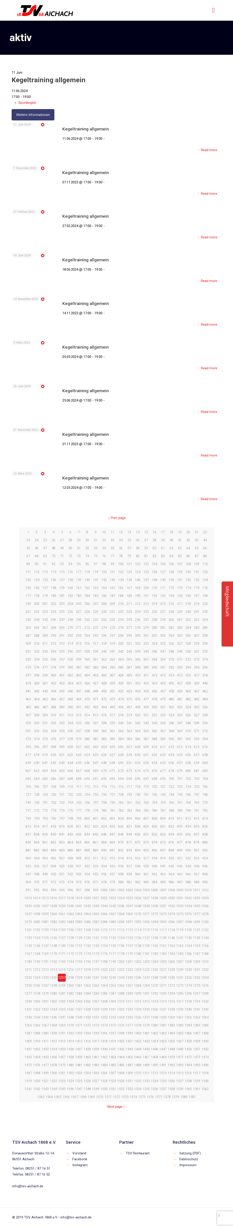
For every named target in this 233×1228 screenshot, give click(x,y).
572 (205, 731)
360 (87, 659)
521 (146, 715)
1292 (154, 993)
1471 (179, 1057)
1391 (62, 1033)
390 (154, 667)
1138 (154, 938)
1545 (62, 1089)
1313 (146, 1001)
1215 (62, 970)
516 (104, 715)
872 (137, 842)
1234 (36, 978)
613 (179, 747)
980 (121, 882)
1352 (104, 1017)
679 (179, 771)
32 (104, 540)
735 (95, 795)
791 (196, 811)
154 (205, 580)
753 (62, 803)
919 (163, 858)
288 (36, 636)
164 (104, 588)
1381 (163, 1025)
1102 (36, 930)
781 (112, 811)
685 (45, 779)
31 (95, 540)
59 (146, 548)
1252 (188, 978)
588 (154, 739)
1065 (95, 914)
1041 (78, 906)
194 (171, 596)
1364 (205, 1017)
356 (53, 659)
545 (163, 723)
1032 (188, 898)
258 (154, 620)
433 (146, 683)
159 (62, 588)
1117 (163, 930)
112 (36, 572)
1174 (87, 954)
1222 (120, 970)
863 (62, 842)
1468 (154, 1057)
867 (95, 842)
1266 (120, 985)
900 (188, 850)
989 (196, 882)
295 (95, 636)
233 (129, 612)
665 (62, 771)
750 (36, 803)
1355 (129, 1017)
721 (163, 787)
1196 (87, 962)
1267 (129, 985)
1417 (95, 1041)
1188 (205, 954)
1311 (129, 1001)
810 (171, 818)
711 (78, 787)
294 (87, 636)
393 (179, 667)
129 (179, 572)
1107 (78, 930)
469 (78, 699)
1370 (70, 1025)
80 (137, 556)
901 (196, 850)
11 (112, 532)
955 (95, 874)
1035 (28, 906)
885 (62, 850)
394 (188, 667)
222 (36, 612)
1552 (120, 1089)
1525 (78, 1081)
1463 (112, 1057)
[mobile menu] (213, 10)
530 (36, 723)
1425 (163, 1041)
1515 (179, 1073)
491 (78, 707)
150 (171, 580)
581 (95, 739)
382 (87, 667)
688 (70, 779)
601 (78, 747)
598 (53, 747)
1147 (45, 946)
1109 (95, 930)
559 (95, 731)
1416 (87, 1041)
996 (70, 890)
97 (95, 564)
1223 (129, 970)
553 (45, 731)
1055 (196, 906)
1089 (112, 922)
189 (129, 596)
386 (121, 667)
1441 (112, 1049)
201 (45, 604)
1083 (62, 922)
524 (171, 715)
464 (36, 699)
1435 (62, 1049)
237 (163, 612)
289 (45, 636)
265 (28, 628)
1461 (95, 1057)
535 (78, 723)
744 (171, 795)
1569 (91, 1097)
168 (137, 588)
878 (188, 842)
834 (188, 826)
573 (28, 739)
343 (129, 651)
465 (45, 699)
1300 (36, 1001)
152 (188, 580)
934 (104, 866)
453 (129, 691)
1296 (188, 993)
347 (163, 651)
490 (70, 707)
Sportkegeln (27, 103)
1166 (205, 946)
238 (171, 612)
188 (121, 596)
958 (121, 874)
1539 (196, 1081)
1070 (137, 914)
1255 (28, 985)
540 (121, 723)
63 (180, 548)
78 (121, 556)
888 (87, 850)
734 (87, 795)
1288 (120, 993)
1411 (45, 1041)
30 (87, 540)
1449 (179, 1049)
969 (28, 882)
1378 (137, 1025)
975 (78, 882)
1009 (179, 890)
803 (112, 818)
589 (163, 739)
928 (53, 866)
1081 (45, 922)
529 (28, 723)
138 (70, 580)
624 (87, 755)
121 (112, 572)
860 (36, 842)
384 (104, 667)
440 (205, 683)
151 (179, 580)
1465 (129, 1057)
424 (70, 683)
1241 (95, 978)
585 (129, 739)
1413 (62, 1041)
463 (28, 699)
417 (196, 675)
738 (121, 795)
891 (112, 850)
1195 (78, 962)
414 (171, 675)
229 (95, 612)
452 (121, 691)
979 (112, 882)
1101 (28, 930)
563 (129, 731)
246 (53, 620)
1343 (28, 1017)
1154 (104, 946)
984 (154, 882)
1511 (146, 1073)
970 (36, 882)
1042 (87, 906)
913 (112, 858)
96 (87, 564)
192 (154, 596)
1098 (188, 922)
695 (129, 779)
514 (87, 715)
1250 (171, 978)
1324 (53, 1009)
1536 (171, 1081)
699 (163, 779)
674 (137, 771)
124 (137, 572)
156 (36, 588)
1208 (188, 962)
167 (129, 588)
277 (129, 628)
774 (53, 811)
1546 (70, 1089)
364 (121, 659)
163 (95, 588)
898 (171, 850)
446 (70, 691)
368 (154, 659)
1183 (163, 954)
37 (146, 540)
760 (121, 803)
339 (95, 651)
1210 (205, 962)
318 (104, 643)
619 (45, 755)
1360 (171, 1017)
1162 (171, 946)
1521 (45, 1081)
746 (188, 795)
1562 (205, 1089)
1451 (196, 1049)
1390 (53, 1033)
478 (154, 699)
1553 (129, 1089)
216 (171, 604)
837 (28, 834)
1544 (53, 1089)
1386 (205, 1025)
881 (28, 850)
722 (171, 787)
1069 (129, 914)
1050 (154, 906)
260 (171, 620)
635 (179, 755)
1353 (112, 1017)
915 (129, 858)
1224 (137, 970)
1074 (171, 914)
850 (137, 834)
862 (53, 842)
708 (53, 787)
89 (28, 564)
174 (188, 588)
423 (62, 683)
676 (154, 771)
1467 (146, 1057)
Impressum (187, 1165)
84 (171, 556)
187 (112, 596)
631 (146, 755)
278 (137, 628)
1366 (36, 1025)
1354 (120, 1017)
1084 (70, 922)
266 (36, 628)
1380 (154, 1025)
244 (36, 620)
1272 (171, 985)
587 (146, 739)
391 (163, 667)
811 (179, 818)
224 (53, 612)
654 (154, 763)
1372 (87, 1025)
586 (137, 739)
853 (163, 834)
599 (62, 747)
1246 (137, 978)
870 (121, 842)
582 (104, 739)
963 (163, 874)
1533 (146, 1081)
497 (129, 707)
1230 (188, 970)
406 (104, 675)
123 (129, 572)
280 (154, 628)
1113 (129, 930)
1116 (154, 930)
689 (78, 779)
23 (28, 540)
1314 (154, 1001)
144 (121, 580)
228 (87, 612)
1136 (137, 938)
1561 (196, 1089)
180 (53, 596)
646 (87, 763)
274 (104, 628)
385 (112, 667)
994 (53, 890)
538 (104, 723)
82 (154, 556)
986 (171, 882)
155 (28, 588)
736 (104, 795)
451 (112, 691)
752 (53, 803)
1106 (70, 930)
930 (70, 866)
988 (188, 882)
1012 (205, 890)
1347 (62, 1017)
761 (129, 803)
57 (129, 548)
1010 (188, 890)
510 (53, 715)
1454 (36, 1057)
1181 (146, 954)
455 (146, 691)
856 (188, 834)
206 (87, 604)
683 (28, 779)
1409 (28, 1041)
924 (205, 858)
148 (154, 580)
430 (121, 683)
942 (171, 866)
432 (137, 683)
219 (196, 604)
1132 (104, 938)
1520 (36, 1081)
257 (146, 620)
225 (62, 612)
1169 (45, 954)
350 (188, 651)
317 (95, 643)
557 (78, 731)
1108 (87, 930)
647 (95, 763)
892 (121, 850)
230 (104, 612)
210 (121, 604)
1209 (196, 962)
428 (104, 683)
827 (129, 826)
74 (87, 556)
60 (154, 548)
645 (78, 763)
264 (205, 620)
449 (95, 691)
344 (137, 651)
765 (163, 803)
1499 (45, 1073)
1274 (188, 985)
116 (70, 572)
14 (137, 532)
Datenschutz (188, 1159)
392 (171, 667)
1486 (120, 1065)
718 (137, 787)
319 (112, 643)
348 (171, 651)
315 (78, 643)
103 (146, 564)
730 (53, 795)
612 (171, 747)
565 (146, 731)
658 (188, 763)
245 (45, 620)
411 (146, 675)
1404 (171, 1033)
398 (36, 675)
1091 (129, 922)
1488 (137, 1065)
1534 (154, 1081)
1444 (137, 1049)
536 (87, 723)
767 (179, 803)
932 (87, 866)
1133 (112, 938)
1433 (45, 1049)
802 (104, 818)
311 (45, 643)
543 (146, 723)
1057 (28, 914)
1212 (36, 970)
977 (95, 882)
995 (62, 890)
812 (188, 818)
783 (129, 811)
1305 (78, 1001)
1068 (120, 914)
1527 (95, 1081)
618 (36, 755)
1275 (196, 985)
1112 (120, 930)
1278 (36, 993)
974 (70, 882)
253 (112, 620)
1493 (179, 1065)
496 (121, 707)
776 (70, 811)
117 (78, 572)
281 (163, 628)
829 (146, 826)
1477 (45, 1065)
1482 (87, 1065)
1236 (53, 978)
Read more (209, 150)
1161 (163, 946)
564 (137, 731)
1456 (53, 1057)
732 (70, 795)
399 (45, 675)
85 (180, 556)
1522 (53, 1081)
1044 (104, 906)
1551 (112, 1089)
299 (129, 636)
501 (163, 707)
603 (95, 747)
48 (53, 548)
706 (36, 787)
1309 (112, 1001)
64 (188, 548)
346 (154, 651)
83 (163, 556)
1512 (154, 1073)
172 (171, 588)
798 (70, 818)
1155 (112, 946)
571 (196, 731)
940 (154, 866)
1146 (36, 946)
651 (129, 763)
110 (205, 564)
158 (53, 588)
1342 (205, 1009)
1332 (120, 1009)
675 (146, 771)
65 (196, 548)
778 (87, 811)
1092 (137, 922)
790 (188, 811)
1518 (205, 1073)
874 (154, 842)
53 (95, 548)
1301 (45, 1001)
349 (179, 651)
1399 (129, 1033)
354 (36, 659)
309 (28, 643)
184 (87, 596)
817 (45, 826)
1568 (82, 1097)
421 (45, 683)
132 (205, 572)
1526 (87, 1081)
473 (112, 699)
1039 (62, 906)
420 (36, 683)
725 (196, 787)
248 (70, 620)
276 (121, 628)
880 (205, 842)
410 (137, 675)
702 (188, 779)
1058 (36, 914)
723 (179, 787)
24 (36, 540)
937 (129, 866)
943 (179, 866)
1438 (87, 1049)
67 (28, 556)
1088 (104, 922)
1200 (120, 962)
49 (62, 548)
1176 (104, 954)
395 (196, 667)
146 (137, 580)
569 (179, 731)
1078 (205, 914)
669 (95, 771)
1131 (95, 938)
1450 (188, 1049)
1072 (154, 914)
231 (112, 612)
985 (163, 882)
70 (53, 556)
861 (45, 842)
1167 (28, 954)
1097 (179, 922)
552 (36, 731)
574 (36, 739)
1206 (171, 962)
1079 (28, 922)
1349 (78, 1017)
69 (45, 556)
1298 (205, 993)
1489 (146, 1065)
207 (95, 604)
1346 (53, 1017)
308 (205, 636)
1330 (104, 1009)
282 (171, 628)
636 (188, 755)
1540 (205, 1081)
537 (95, 723)
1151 (78, 946)
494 (104, 707)
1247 (146, 978)
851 (146, 834)
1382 (171, 1025)
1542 (36, 1089)
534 (70, 723)
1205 (163, 962)
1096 (171, 922)
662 (36, 771)
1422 (137, 1041)
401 (62, 675)
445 (62, 691)
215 (163, 604)
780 (104, 811)
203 (62, 604)
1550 (104, 1089)
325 (163, 643)
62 (171, 548)
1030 (171, 898)
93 (62, 564)
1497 (28, 1073)
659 (196, 763)
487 (45, 707)
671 (112, 771)
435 (163, 683)
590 (171, 739)
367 (146, 659)
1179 (129, 954)
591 (179, 739)
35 (129, 540)
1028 (154, 898)
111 (28, 572)
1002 (120, 890)
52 (87, 548)
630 (137, 755)
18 (171, 532)
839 (45, 834)
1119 (179, 930)
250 (87, 620)
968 (205, 874)
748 (205, 795)
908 (70, 858)
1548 (87, 1089)
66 (205, 548)
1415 (78, 1041)
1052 (171, 906)
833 (179, 826)
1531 (129, 1081)
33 (112, 540)
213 (146, 604)
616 (205, 747)
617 (28, 755)
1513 (163, 1073)
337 (78, 651)
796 (53, 818)
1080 (36, 922)
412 (154, 675)
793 (28, 818)
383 (95, 667)
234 (137, 612)
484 (205, 699)
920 (171, 858)
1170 (53, 954)
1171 (62, 954)
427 (95, 683)
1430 (205, 1041)
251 (95, 620)
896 (154, 850)
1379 (146, 1025)
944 (188, 866)
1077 (196, 914)
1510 (137, 1073)
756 (87, 803)
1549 (95, 1089)
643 (62, 763)
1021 (95, 898)
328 (188, 643)
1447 (163, 1049)
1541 (28, 1089)
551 (28, 731)
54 (104, 548)
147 (146, 580)
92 (53, 564)
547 (179, 723)
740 (137, 795)
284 (188, 628)
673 (129, 771)
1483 (95, 1065)
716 (121, 787)
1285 (95, 993)
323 (146, 643)
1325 (62, 1009)
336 (70, 651)
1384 (188, 1025)
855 (179, 834)
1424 (154, 1041)
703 (196, 779)
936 (121, 866)
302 (154, 636)
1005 (146, 890)
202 (53, 604)
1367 (45, 1025)
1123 (28, 938)
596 (36, 747)
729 (45, 795)
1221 (112, 970)
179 (45, 596)
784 (137, 811)
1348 (70, 1017)
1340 (188, 1009)
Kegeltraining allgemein (49, 80)
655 (163, 763)
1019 (78, 898)
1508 (120, 1073)
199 (28, 604)
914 (121, 858)
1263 (95, 985)
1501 (62, 1073)
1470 (171, 1057)
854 (171, 834)
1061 (62, 914)
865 (78, 842)
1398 (120, 1033)
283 (179, 628)
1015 (45, 898)
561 (112, 731)
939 (146, 866)
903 (28, 858)
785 (146, 811)
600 (70, 747)
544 (154, 723)
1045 (112, 906)
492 (87, 707)
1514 (171, 1073)
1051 (163, 906)
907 (62, 858)
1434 (53, 1049)
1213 (45, 970)
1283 (78, 993)
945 (196, 866)
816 (36, 826)
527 (196, 715)
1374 (104, 1025)
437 (179, 683)
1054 (188, 906)
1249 (163, 978)
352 (205, 651)
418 (205, 675)
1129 (78, 938)
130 (188, 572)
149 (163, 580)
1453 (28, 1057)
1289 (129, 993)
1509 (129, 1073)
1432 (36, 1049)
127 (163, 572)
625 (95, 755)
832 (171, 826)
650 (121, 763)
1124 (36, 938)
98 (104, 564)
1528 (104, 1081)
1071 (146, 914)
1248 (154, 978)
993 (45, 890)
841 (62, 834)
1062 (70, 914)
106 (171, 564)
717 (129, 787)
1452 (205, 1049)
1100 (205, 922)
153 (196, 580)
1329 (95, 1009)
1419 (112, 1041)
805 (129, 818)
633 (163, 755)
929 (62, 866)
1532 (137, 1081)
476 (137, 699)
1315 (163, 1001)
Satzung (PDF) (190, 1153)
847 (112, 834)
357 (62, 659)
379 (62, 667)
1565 (57, 1097)
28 (70, 540)
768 (188, 803)
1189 (28, 962)
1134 (120, 938)
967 (196, 874)
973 (62, 882)
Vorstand (79, 1153)
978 (104, 882)
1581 (192, 1097)
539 (112, 723)
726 (205, 787)
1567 (74, 1097)
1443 (129, 1049)
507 (28, 715)
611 (163, 747)
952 (70, 874)
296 (104, 636)
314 (70, 643)
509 (45, 715)
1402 (154, 1033)
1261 (78, 985)
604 (104, 747)
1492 (171, 1065)
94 (70, 564)
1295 (179, 993)
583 (112, 739)
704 (205, 779)
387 (129, 667)
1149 (62, 946)
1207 (179, 962)
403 (78, 675)
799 (78, 818)
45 (28, 548)
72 (70, 556)
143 (112, 580)
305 (179, 636)
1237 (62, 978)
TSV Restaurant (137, 1153)
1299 (28, 1001)
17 (163, 532)
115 (62, 572)
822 (87, 826)
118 (87, 572)
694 (121, 779)
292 (70, 636)
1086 (87, 922)
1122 (205, 930)
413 (163, 675)
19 (180, 532)
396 (205, 667)
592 (188, 739)
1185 (179, 954)
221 (28, 612)
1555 (146, 1089)
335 (62, 651)
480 (171, 699)
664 (53, 771)
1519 (28, 1081)
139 (78, 580)
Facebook (79, 1159)
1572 (116, 1097)
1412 (53, 1041)
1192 (53, 962)
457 (163, 691)
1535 (163, 1081)
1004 (137, 890)
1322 (36, 1009)
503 (179, 707)
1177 (112, 954)
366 (137, 659)
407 (112, 675)
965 (179, 874)
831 (163, 826)
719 (146, 787)
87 (196, 556)
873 (146, 842)
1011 (196, 890)
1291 (146, 993)
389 (146, 667)
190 (137, 596)
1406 (188, 1033)
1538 (188, 1081)
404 (87, 675)
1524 (70, 1081)
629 (129, 755)
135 (45, 580)
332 (36, 651)
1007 (163, 890)
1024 (120, 898)
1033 (196, 898)
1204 (154, 962)
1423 (146, 1041)
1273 (179, 985)
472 (104, 699)
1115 (146, 930)
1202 (137, 962)
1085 (78, 922)
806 (137, 818)
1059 (45, 914)
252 (104, 620)
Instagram (80, 1165)
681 (196, 771)
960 (137, 874)
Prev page (116, 518)
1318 (188, 1001)
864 (70, 842)
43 (196, 540)
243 (28, 620)
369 (163, 659)
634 (171, 755)
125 (146, 572)
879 (196, 842)
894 (137, 850)
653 (146, 763)
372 (188, 659)
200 (36, 604)
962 (154, 874)
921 (179, 858)
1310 (120, 1001)
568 (171, 731)
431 (129, 683)
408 (121, 675)
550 (205, 723)
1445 (146, 1049)
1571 (108, 1097)
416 (188, 675)
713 (95, 787)
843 (78, 834)
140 (87, 580)
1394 (87, 1033)
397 (28, 675)
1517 (196, 1073)
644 (70, 763)
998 (87, 890)
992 (36, 890)
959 (129, 874)
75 (95, 556)
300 (137, 636)
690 (87, 779)
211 (129, 604)
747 (196, 795)
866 (87, 842)
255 (129, 620)
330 (205, 643)
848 (121, 834)
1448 (171, 1049)
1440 (104, 1049)
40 (171, 540)
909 (78, 858)
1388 (36, 1033)
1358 (154, 1017)
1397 (112, 1033)
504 (188, 707)
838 (36, 834)
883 (45, 850)
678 (171, 771)
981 (129, 882)
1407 (196, 1033)
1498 (36, 1073)
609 (146, 747)
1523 (62, 1081)
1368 (53, 1025)
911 (95, 858)
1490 (154, 1065)
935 (112, 866)
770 (205, 803)
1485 (112, 1065)
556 (70, 731)
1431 (28, 1049)
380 (70, 667)
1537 (179, 1081)
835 (196, 826)
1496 (205, 1065)
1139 (163, 938)
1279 (45, 993)
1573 (125, 1097)
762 (137, 803)
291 (62, 636)
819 (62, 826)
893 (129, 850)
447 (78, 691)
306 (188, 636)
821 (78, 826)
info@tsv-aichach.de (27, 1186)
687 (62, 779)
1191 (45, 962)
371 (179, 659)
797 (62, 818)
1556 (154, 1089)
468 (70, 699)
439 (196, 683)
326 (171, 643)
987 (179, 882)
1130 (87, 938)
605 (112, 747)
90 (36, 564)
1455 (45, 1057)
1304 (70, 1001)
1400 (137, 1033)
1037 (45, 906)
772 (36, 811)
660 (205, 763)
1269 (146, 985)
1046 (120, 906)
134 (36, 580)
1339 (179, 1009)
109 (196, 564)
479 (163, 699)
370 (171, 659)
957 (112, 874)
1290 (137, 993)
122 (121, 572)
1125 (45, 938)
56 (121, 548)
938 (137, 866)
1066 (104, 914)
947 (28, 874)
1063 (78, 914)
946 (205, 866)
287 (28, 636)
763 (146, 803)
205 (78, 604)
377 (45, 667)
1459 (78, 1057)
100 (121, 564)
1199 (112, 962)
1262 (87, 985)
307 (196, 636)
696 (137, 779)
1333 (129, 1009)
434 (154, 683)
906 (53, 858)
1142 (188, 938)
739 (129, 795)
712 (87, 787)
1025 (129, 898)
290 (53, 636)
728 (36, 795)
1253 (196, 978)
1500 (53, 1073)
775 (62, 811)
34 (121, 540)
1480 (70, 1065)
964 (171, 874)
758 (104, 803)
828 (137, 826)
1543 (45, 1089)
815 (28, 826)
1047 (129, 906)
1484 (104, 1065)
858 (205, 834)
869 (112, 842)
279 (146, 628)
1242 (104, 978)
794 (36, 818)
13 (129, 532)
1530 (120, 1081)
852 (154, 834)
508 (36, 715)
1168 (36, 954)
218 (188, 604)
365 (129, 659)
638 (205, 755)
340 (104, 651)
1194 (70, 962)
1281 (62, 993)
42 (188, 540)
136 (53, 580)
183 (78, 596)
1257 (45, 985)
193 (163, 596)
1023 (112, 898)
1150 (70, 946)
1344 (36, 1017)
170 (154, 588)
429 (112, 683)
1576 (150, 1097)
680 (188, 771)
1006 (154, 890)
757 (95, 803)
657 (179, 763)
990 (205, 882)
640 (36, 763)
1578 (167, 1097)
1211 (28, 970)
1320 (205, 1001)
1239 (78, 978)
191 (146, 596)
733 (78, 795)
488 (53, 707)
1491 (163, 1065)
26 (53, 540)
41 (180, 540)
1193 (62, 962)
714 (104, 787)
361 (95, 659)
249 (78, 620)
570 (188, 731)
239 (179, 612)
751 (45, 803)
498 (137, 707)
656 (171, 763)
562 (121, 731)
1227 (163, 970)
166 (121, 588)
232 (121, 612)
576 (53, 739)
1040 (70, 906)
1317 (179, 1001)
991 (28, 890)
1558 (171, 1089)
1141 (179, 938)
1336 (154, 1009)
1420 (120, 1041)
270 (70, 628)
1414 (70, 1041)
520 (137, 715)
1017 (62, 898)
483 (196, 699)
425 (78, 683)
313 (62, 643)
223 (45, 612)
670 (104, 771)
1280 (53, 993)
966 (188, 874)
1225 (146, 970)
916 (137, 858)
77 (112, 556)
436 (171, 683)
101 (129, 564)
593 (196, 739)
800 (87, 818)
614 (188, 747)
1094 (154, 922)
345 (146, 651)
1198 (104, 962)
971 (45, 882)
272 (87, 628)
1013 (28, 898)
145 (129, 580)
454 (137, 691)
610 (154, 747)
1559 (179, 1089)
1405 (179, 1033)
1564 (49, 1097)
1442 (120, 1049)
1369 (62, 1025)
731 (62, 795)
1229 (179, 970)
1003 (129, 890)
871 (129, 842)
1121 (196, 930)
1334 (137, 1009)
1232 (205, 970)
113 (45, 572)
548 (188, 723)
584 (121, 739)
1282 (70, 993)
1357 (146, 1017)
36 (137, 540)
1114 (137, 930)
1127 (62, 938)
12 (121, 532)
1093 (146, 922)
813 (196, 818)
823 (95, 826)
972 (53, 882)
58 (137, 548)
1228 (171, 970)
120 (104, 572)
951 (62, 874)
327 (179, 643)
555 (62, 731)
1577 (158, 1097)
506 (205, 707)
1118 (171, 930)
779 (95, 811)
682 (205, 771)
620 (53, 755)
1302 (53, 1001)
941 (163, 866)
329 (196, 643)
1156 (120, 946)
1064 (87, 914)
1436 (70, 1049)
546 (171, 723)
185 (95, 596)
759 (112, 803)
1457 (62, 1057)
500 (154, 707)
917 (146, 858)
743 (163, 795)
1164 (188, 946)
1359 (163, 1017)
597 (45, 747)
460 (188, 691)
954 (87, 874)
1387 (28, 1033)
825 (112, 826)
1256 (36, 985)
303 (163, 636)
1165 (196, 946)
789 (179, 811)
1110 (104, 930)
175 (196, 588)
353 (28, 659)
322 (137, 643)
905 (45, 858)
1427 (179, 1041)
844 (87, 834)
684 (36, 779)
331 (28, 651)
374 (205, 659)
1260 (70, 985)
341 (112, 651)
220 (205, 604)
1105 (62, 930)
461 (196, 691)
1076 (188, 914)
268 (53, 628)
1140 (171, 938)
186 (104, 596)
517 (112, 715)
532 (53, 723)
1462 (104, 1057)
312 (53, 643)
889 (95, 850)
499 (146, 707)
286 (205, 628)
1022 (104, 898)
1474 (205, 1057)
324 (154, 643)
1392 (70, 1033)
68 (36, 556)
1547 (78, 1089)
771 (28, 811)
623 (78, 755)
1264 (104, 985)
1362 (188, 1017)
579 (78, 739)
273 (95, 628)
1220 (104, 970)
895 (146, 850)
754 (70, 803)
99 (112, 564)
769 (196, 803)
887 (78, 850)
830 (154, 826)
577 (62, 739)
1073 (163, 914)
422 (53, 683)
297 (112, 636)
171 (163, 588)
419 (28, 683)
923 (196, 858)
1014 (36, 898)
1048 (137, 906)
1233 (28, 978)
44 (205, 540)
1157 (129, 946)
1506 (104, 1073)
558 (87, 731)
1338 (171, 1009)
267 (45, 628)
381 (78, 667)
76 (104, 556)
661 (28, 771)
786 (154, 811)
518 (121, 715)
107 (179, 564)
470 (87, 699)
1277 (28, 993)
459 (179, 691)
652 (137, 763)
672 (121, 771)
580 (87, 739)
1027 (146, 898)
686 (53, 779)
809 (163, 818)
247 (62, 620)
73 (79, 556)
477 (146, 699)
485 (28, 707)
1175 (95, 954)
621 (62, 755)
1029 (163, 898)
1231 (196, 970)
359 (78, 659)
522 (154, 715)
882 (36, 850)
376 (36, 667)
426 (87, 683)
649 (112, 763)
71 (62, 556)
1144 (205, 938)
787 (163, 811)
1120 (188, 930)
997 (78, 890)
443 (45, 691)
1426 (171, 1041)
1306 (87, 1001)
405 (95, 675)
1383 (179, 1025)
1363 (196, 1017)
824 (104, 826)
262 (188, 620)
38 (154, 540)
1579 (175, 1097)
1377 (129, 1025)
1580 (183, 1097)
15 (146, 532)
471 (95, 699)
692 (104, 779)
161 (78, 588)
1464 (120, 1057)
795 (45, 818)
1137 (146, 938)
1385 (196, 1025)
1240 (87, 978)
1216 (70, 970)
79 (129, 556)
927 (45, 866)
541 (129, 723)
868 (104, 842)
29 (79, 540)
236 (154, 612)
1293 (163, 993)
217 (179, 604)
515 (95, 715)
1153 (95, 946)
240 (188, 612)
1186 (188, 954)
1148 (53, 946)
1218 (87, 970)
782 (121, 811)
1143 (196, 938)
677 (163, 771)
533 (62, 723)
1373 (95, 1025)
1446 (154, 1049)
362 (104, 659)
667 (78, 771)
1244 (120, 978)
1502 (70, 1073)
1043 (95, 906)
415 (179, 675)
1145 (28, 946)
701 (179, 779)
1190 (36, 962)
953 (78, 874)
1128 (70, 938)
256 (137, 620)
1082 (53, 922)
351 (196, 651)
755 (78, 803)
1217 (78, 970)
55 (112, 548)
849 (129, 834)
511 (62, 715)
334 (53, 651)
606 (121, 747)
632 (154, 755)
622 (70, 755)
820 (70, 826)
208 (104, 604)
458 (171, 691)
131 (196, 572)
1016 (53, 898)
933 (95, 866)
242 (205, 612)
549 (196, 723)
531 (45, 723)
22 (205, 532)
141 (95, 580)
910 (87, 858)
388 (137, 667)
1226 (154, 970)
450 (104, 691)
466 (53, 699)
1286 (104, 993)
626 (104, 755)
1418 (104, 1041)
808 (154, 818)
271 (78, 628)
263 (196, 620)
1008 (171, 890)
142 (104, 580)
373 (196, 659)
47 (45, 548)
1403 (163, 1033)
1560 (188, 1089)
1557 (163, 1089)
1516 (188, 1073)
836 (205, 826)
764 (154, 803)
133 (28, 580)
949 (45, 874)
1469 (163, 1057)
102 (137, 564)
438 (188, 683)
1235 (45, 978)
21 (196, 532)
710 (70, 787)
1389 (45, 1033)
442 (36, 691)
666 (70, 771)
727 (28, 795)
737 (112, 795)
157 (45, 588)
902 (205, 850)
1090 (120, 922)
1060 (53, 914)
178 (36, 596)
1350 (87, 1017)
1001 (112, 890)
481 (179, 699)
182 (70, 596)
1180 (137, 954)
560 (104, 731)
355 (45, 659)
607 (129, 747)
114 (53, 572)
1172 (70, 954)
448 (87, 691)
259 (163, 620)
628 (121, 755)
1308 (104, 1001)
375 (28, 667)
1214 (53, 970)
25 (45, 540)
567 (163, 731)
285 (196, 628)
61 (163, 548)
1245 (129, 978)
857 (196, 834)
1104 (53, 930)
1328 (87, 1009)
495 (112, 707)
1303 (62, 1001)
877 (179, 842)
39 (163, 540)
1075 (179, 914)
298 (121, 636)
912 (104, 858)
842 (70, 834)
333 (45, 651)
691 (95, 779)
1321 (28, 1009)
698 (154, 779)
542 (137, 723)
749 (28, 803)
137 (62, 580)
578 (70, 739)
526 (188, 715)
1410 (36, 1041)
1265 (112, 985)
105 (163, 564)
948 (36, 874)
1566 (66, 1097)
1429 (196, 1041)
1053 (179, 906)
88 (205, 556)
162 (87, 588)
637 (196, 755)
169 (146, 588)
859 (28, 842)
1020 (87, 898)
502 (171, 707)
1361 (179, 1017)
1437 (78, 1049)
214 (154, 604)
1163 (179, 946)
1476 (36, 1065)
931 (78, 866)
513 (78, 715)
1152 (87, 946)
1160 (154, 946)
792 (205, 811)
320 (121, 643)
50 (70, 548)
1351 (95, 1017)
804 (121, 818)
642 (53, 763)
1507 (112, 1073)
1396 (104, 1033)
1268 (137, 985)
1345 (45, 1017)
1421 (129, 1041)
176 (205, 588)
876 (171, 842)
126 (154, 572)
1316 (171, 1001)
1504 (87, 1073)
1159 (146, 946)
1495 (196, 1065)
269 (62, 628)
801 (95, 818)
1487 (129, 1065)
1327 (78, 1009)
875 (163, 842)
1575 (141, 1097)
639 (28, 763)
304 (171, 636)
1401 (146, 1033)
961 (146, 874)
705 (28, 787)
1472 (188, 1057)
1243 (112, 978)
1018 (70, 898)
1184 (171, 954)
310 (36, 643)
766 (171, 803)
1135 (129, 938)
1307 (95, 1001)
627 (112, 755)
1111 (112, 930)
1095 (163, 922)
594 (205, 739)
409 (129, 675)
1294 (171, 993)
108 (188, 564)
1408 (205, 1033)
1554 (137, 1089)
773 (45, 811)
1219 (95, 970)
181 (62, 596)
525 (179, 715)
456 (154, 691)
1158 (137, 946)
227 (78, 612)
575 (45, 739)
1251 (179, 978)
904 (36, 858)
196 (188, 596)
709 (62, 787)
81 (146, 556)
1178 (120, 954)
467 (62, 699)
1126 (53, 938)
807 (146, 818)
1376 (120, 1025)
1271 (163, 985)
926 (36, 866)
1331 (112, 1009)
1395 (95, 1033)
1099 (196, 922)
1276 (205, 985)
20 (188, 532)
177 (28, 596)
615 (196, 747)
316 (87, 643)
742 (154, 795)
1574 (133, 1097)
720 (154, 787)
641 (45, 763)
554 (53, 731)
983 (146, 882)
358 (70, 659)
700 (171, 779)
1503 (78, 1073)
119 (95, 572)
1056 (205, 906)
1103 (45, 930)
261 (179, 620)
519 (129, 715)
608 (137, 747)
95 (79, 564)
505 (196, 707)
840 (53, 834)
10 (104, 532)
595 (28, 747)
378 (53, 667)
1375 (112, 1025)
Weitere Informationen (33, 115)
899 (179, 850)
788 (171, 811)
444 (53, 691)
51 (79, 548)
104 (154, 564)
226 (70, 612)
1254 (205, 978)
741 (146, 795)
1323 (45, 1009)
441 (28, 691)
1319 (196, 1001)
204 (70, 604)
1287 (112, 993)
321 (129, 643)
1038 (53, 906)
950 (53, 874)
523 (163, 715)
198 (205, 596)
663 (45, 771)
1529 (112, 1081)
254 (121, 620)
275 (112, 628)
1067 (112, 914)
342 (121, 651)
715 (112, 787)
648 (104, 763)
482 (188, 699)
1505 (95, 1073)
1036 (36, 906)
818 (53, 826)
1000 (104, 890)
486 (36, 707)
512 (70, 715)
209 (112, 604)
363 (112, 659)
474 (121, 699)
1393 (78, 1033)
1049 (146, 906)
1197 (95, 962)
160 (70, 588)
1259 (62, 985)
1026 (137, 898)
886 (70, 850)
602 (87, 747)
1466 (137, 1057)
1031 (179, 898)
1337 (163, 1009)
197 (196, 596)
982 (137, 882)
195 (179, 596)
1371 (78, 1025)
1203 (146, 962)
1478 (53, 1065)
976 (87, 882)
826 (121, 826)
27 (62, 540)
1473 (196, 1057)
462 (205, 691)
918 (154, 858)
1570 (99, 1097)
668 (87, 771)
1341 (196, 1009)
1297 (196, 993)
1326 (70, 1009)
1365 (28, 1025)
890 (104, 850)
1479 (62, 1065)
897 (163, 850)
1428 (188, 1041)
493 (95, 707)
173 (179, 588)
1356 (137, 1017)
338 (87, 651)
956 (104, 874)
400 (53, 675)
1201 (129, 962)
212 (137, 604)
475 (129, 699)
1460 (87, 1057)
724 (188, 787)
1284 (87, 993)
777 (78, 811)
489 (62, 707)
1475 (28, 1065)
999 (95, 890)
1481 (78, 1065)
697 (146, 779)
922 (188, 858)
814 (205, 818)
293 (78, 636)
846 (104, 834)
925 (28, 866)
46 (36, 548)
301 (146, 636)
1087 (95, 922)
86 (188, 556)
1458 (70, 1057)
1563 (40, 1097)
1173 (78, 954)
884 (53, 850)
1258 (53, 985)
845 (95, 834)
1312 (137, 1001)
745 (179, 795)
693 (112, 779)
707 (45, 787)
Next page (116, 1107)
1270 (154, 985)
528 (205, 715)
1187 (196, 954)
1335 (146, 1009)
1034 (205, 898)
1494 (188, 1065)
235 (146, 612)
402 (70, 675)
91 (45, 564)
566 (154, 731)
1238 (70, 978)
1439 (95, 1049)
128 (171, 572)
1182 (154, 954)
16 (154, 532)
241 (196, 612)
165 (112, 588)
